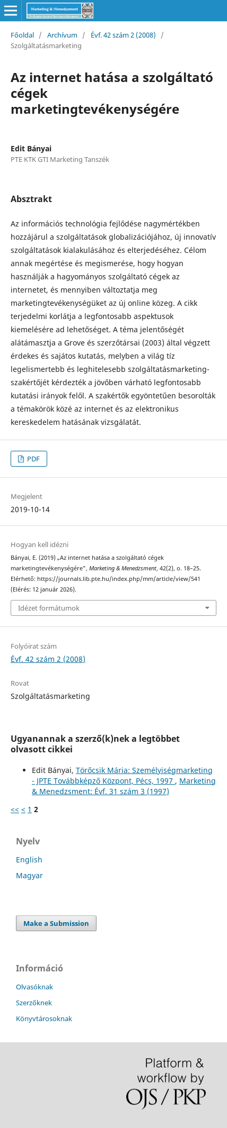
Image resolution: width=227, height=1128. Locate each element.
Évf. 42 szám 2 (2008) (123, 35)
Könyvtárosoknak (44, 1018)
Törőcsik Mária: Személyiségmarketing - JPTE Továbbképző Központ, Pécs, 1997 (122, 775)
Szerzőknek (34, 1002)
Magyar (29, 875)
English (29, 859)
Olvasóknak (34, 986)
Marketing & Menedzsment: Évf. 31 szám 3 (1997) (124, 786)
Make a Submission (56, 923)
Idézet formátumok (49, 608)
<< (15, 809)
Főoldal (22, 35)
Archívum (62, 35)
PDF (32, 458)
